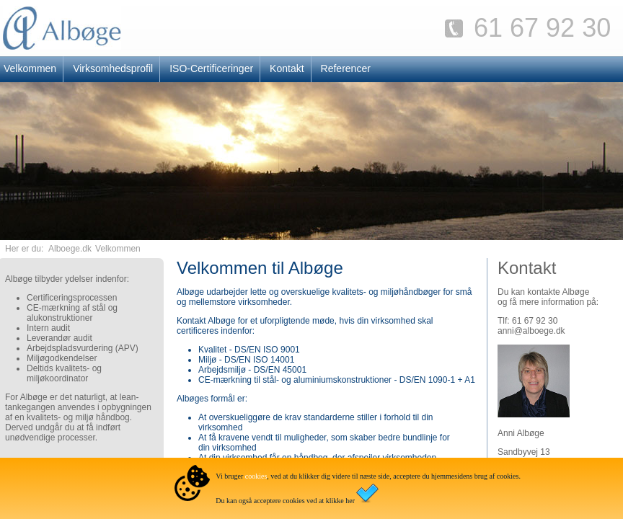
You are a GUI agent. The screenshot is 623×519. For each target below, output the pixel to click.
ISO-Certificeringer (211, 68)
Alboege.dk (70, 249)
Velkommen (118, 249)
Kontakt (287, 68)
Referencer (346, 68)
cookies (256, 476)
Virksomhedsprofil (113, 68)
